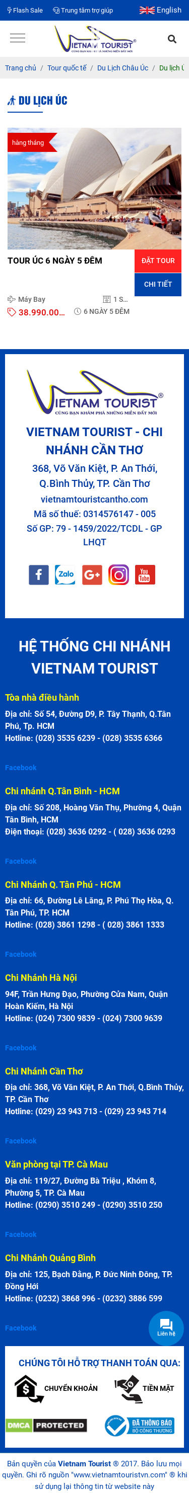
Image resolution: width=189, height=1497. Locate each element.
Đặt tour (158, 261)
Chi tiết (158, 284)
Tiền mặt (144, 1388)
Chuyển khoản (56, 1388)
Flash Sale (25, 10)
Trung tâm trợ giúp (83, 10)
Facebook (20, 768)
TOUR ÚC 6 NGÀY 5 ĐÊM (55, 261)
